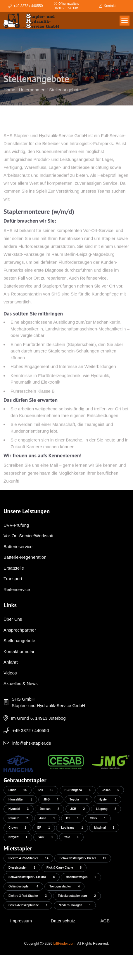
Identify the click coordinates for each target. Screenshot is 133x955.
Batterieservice (18, 546)
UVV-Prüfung (16, 525)
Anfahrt (11, 661)
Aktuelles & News (21, 683)
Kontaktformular (19, 651)
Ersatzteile (14, 567)
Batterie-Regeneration (25, 557)
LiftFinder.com (64, 943)
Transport (13, 578)
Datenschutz (63, 920)
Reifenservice (17, 589)
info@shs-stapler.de (31, 743)
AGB (105, 920)
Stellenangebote (65, 96)
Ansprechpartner (20, 629)
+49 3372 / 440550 (30, 730)
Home (9, 96)
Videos (10, 672)
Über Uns (13, 619)
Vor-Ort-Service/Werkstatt (28, 535)
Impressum (21, 920)
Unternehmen (32, 96)
